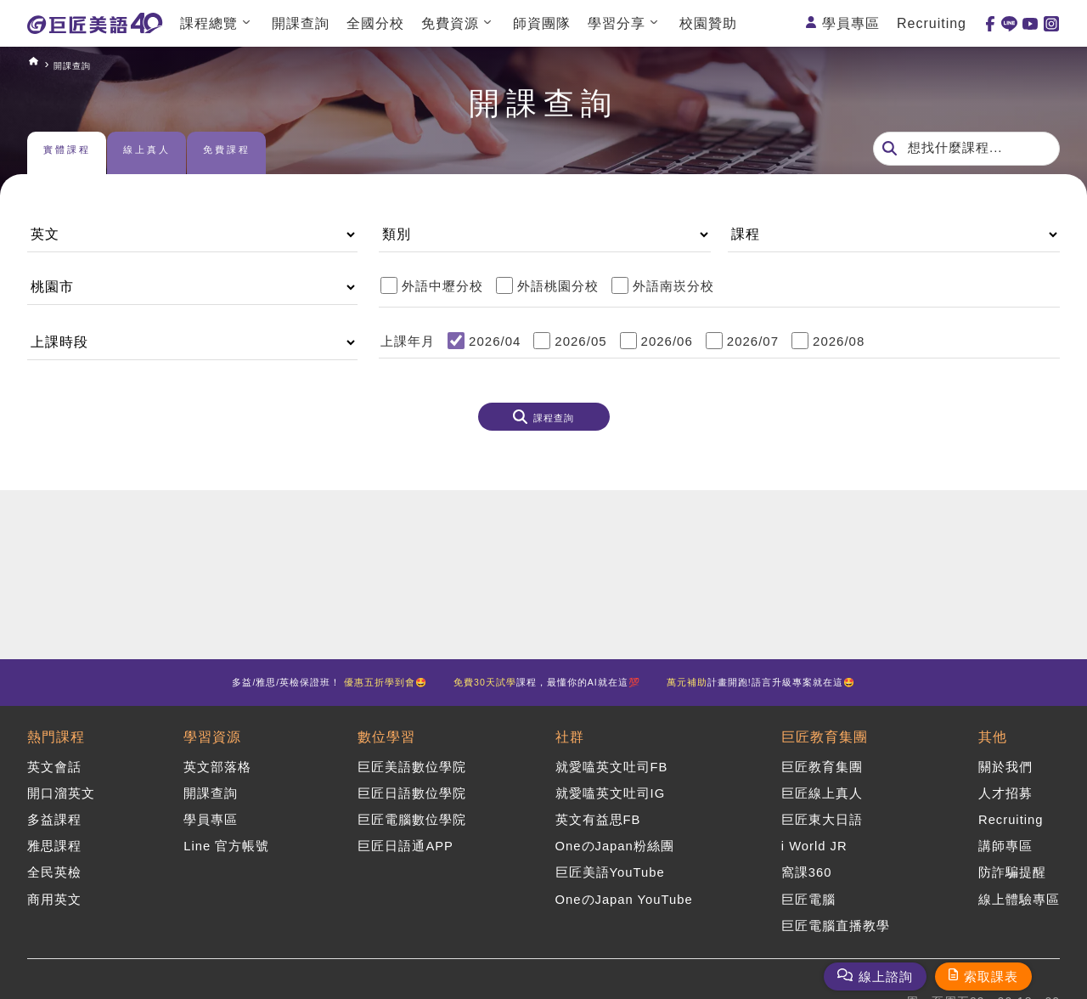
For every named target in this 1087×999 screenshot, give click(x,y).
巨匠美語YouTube (610, 868)
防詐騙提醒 (1012, 868)
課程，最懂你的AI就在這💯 (548, 687)
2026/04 (495, 341)
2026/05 (580, 341)
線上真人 (211, 153)
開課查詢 (300, 23)
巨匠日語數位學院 (412, 796)
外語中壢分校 (442, 286)
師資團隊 (542, 23)
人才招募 (1005, 796)
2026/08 (839, 341)
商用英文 (54, 893)
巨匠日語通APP (405, 845)
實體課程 (88, 153)
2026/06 (667, 341)
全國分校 (375, 23)
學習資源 (212, 741)
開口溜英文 (61, 796)
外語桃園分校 (558, 286)
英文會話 (54, 772)
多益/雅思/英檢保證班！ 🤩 (217, 687)
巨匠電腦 (808, 893)
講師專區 (1005, 845)
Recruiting (931, 23)
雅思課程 (54, 845)
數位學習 (386, 741)
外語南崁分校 (673, 286)
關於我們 (1005, 772)
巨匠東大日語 (822, 820)
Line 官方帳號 (226, 845)
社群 (569, 741)
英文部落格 (217, 772)
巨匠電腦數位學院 (412, 820)
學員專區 (851, 23)
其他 (992, 741)
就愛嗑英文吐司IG (610, 796)
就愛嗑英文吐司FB (611, 772)
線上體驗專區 (1019, 893)
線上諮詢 (886, 976)
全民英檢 (54, 868)
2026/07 (753, 341)
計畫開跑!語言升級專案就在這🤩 (874, 687)
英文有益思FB (597, 820)
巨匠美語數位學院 (412, 772)
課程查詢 (553, 422)
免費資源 (450, 23)
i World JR (814, 845)
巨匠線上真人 (822, 796)
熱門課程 (56, 741)
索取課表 (991, 976)
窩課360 (806, 868)
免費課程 (334, 153)
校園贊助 (708, 23)
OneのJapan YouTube (624, 893)
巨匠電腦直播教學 (835, 917)
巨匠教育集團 (824, 741)
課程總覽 (209, 23)
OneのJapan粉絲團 (614, 845)
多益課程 (54, 820)
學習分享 (616, 23)
